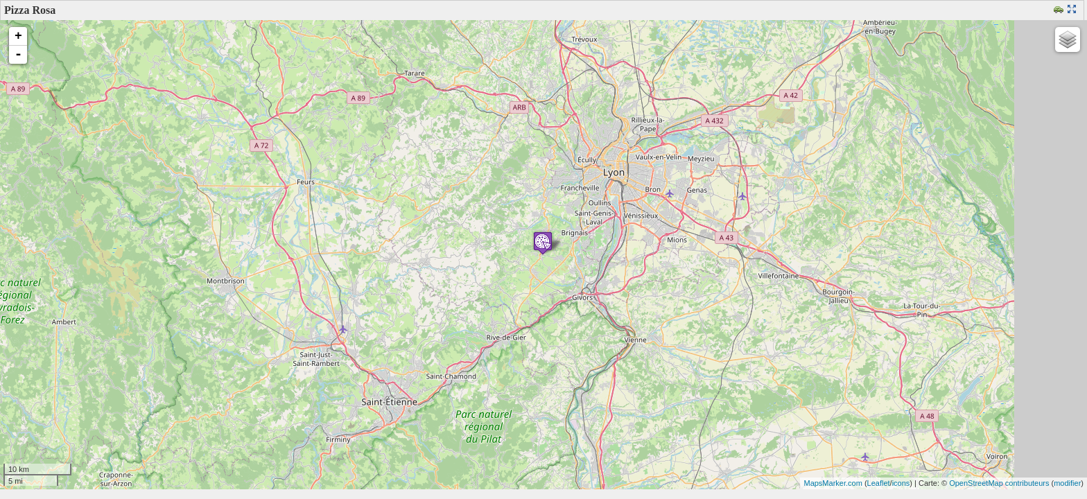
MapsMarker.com (832, 483)
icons (901, 483)
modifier (1067, 483)
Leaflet (878, 483)
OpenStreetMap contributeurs (999, 483)
